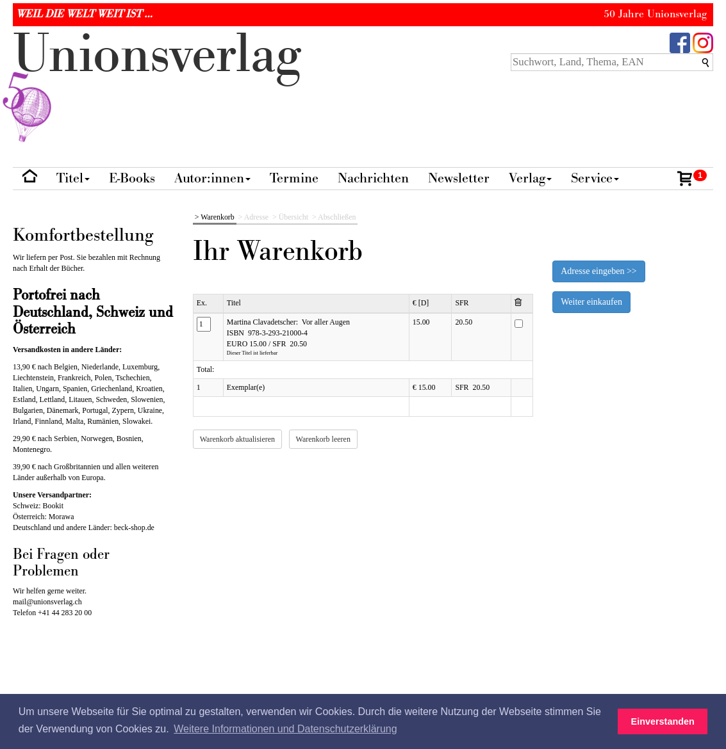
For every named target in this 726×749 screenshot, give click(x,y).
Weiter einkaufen (591, 302)
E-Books (132, 178)
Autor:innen (212, 178)
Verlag (530, 178)
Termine (294, 178)
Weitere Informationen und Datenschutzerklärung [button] (285, 728)
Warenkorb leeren (323, 439)
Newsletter (459, 178)
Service (595, 178)
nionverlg (157, 84)
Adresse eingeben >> (598, 271)
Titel (73, 178)
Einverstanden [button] (663, 721)
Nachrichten (373, 178)
